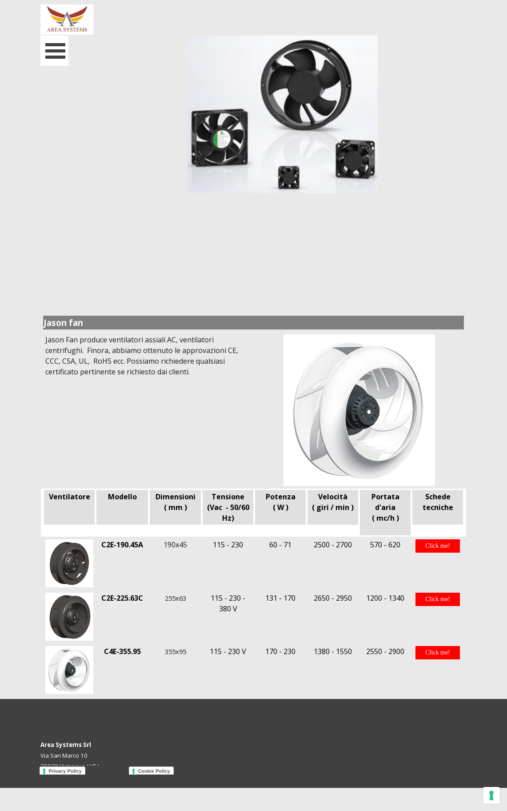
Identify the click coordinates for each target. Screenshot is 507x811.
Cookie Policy (154, 771)
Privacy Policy (65, 771)
